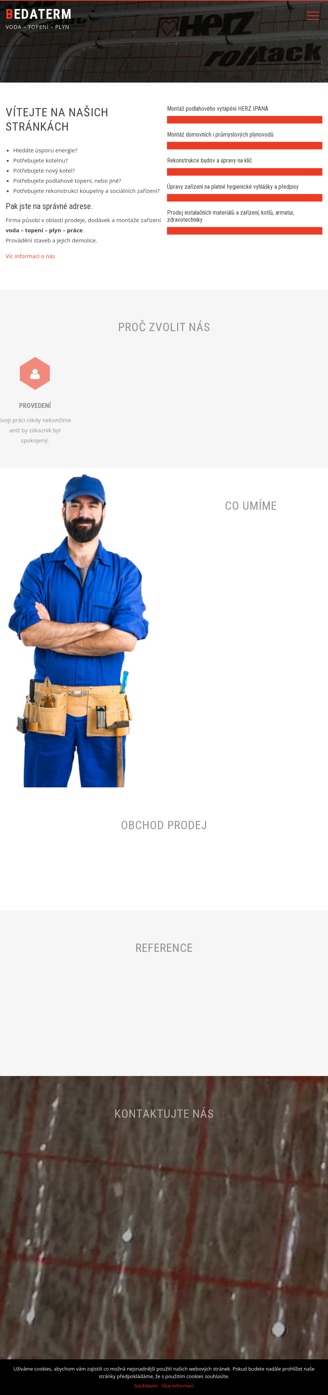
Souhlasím (146, 1385)
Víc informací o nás (30, 256)
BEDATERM (39, 14)
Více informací (178, 1385)
